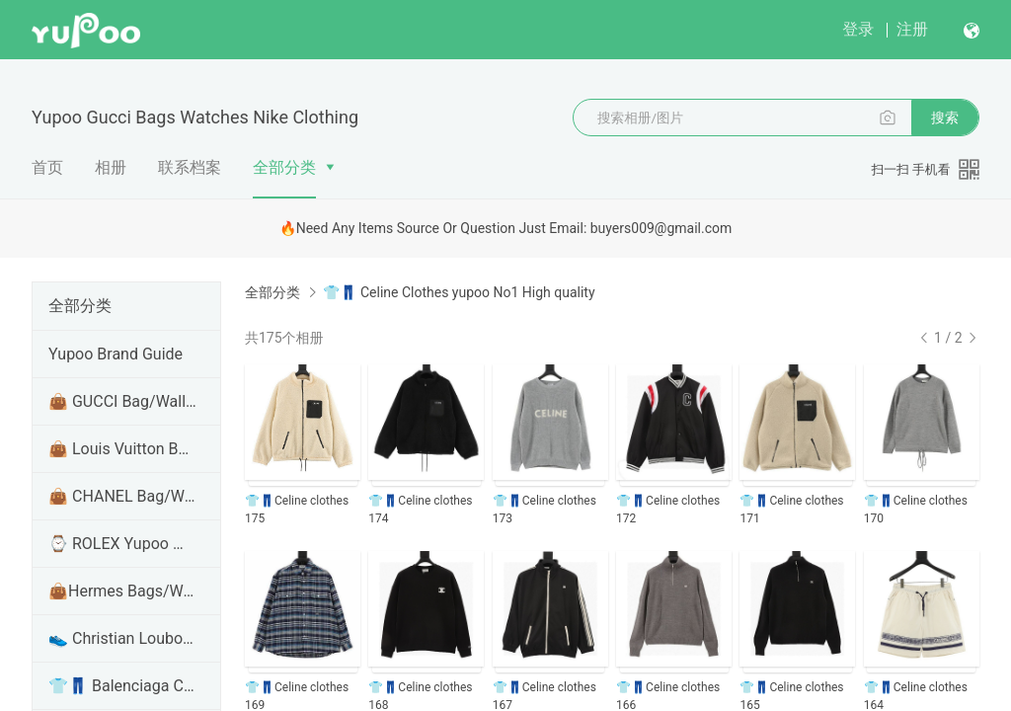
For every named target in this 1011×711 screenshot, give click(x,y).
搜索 (945, 117)
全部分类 (284, 167)
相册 (110, 167)
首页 (47, 167)
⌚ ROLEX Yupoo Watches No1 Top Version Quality (122, 543)
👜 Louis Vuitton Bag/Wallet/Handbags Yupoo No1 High (122, 448)
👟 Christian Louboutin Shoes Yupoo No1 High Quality (122, 638)
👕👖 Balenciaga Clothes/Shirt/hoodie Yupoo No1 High (122, 685)
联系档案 (189, 167)
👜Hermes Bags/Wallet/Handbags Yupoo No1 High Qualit (122, 591)
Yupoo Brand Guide (115, 354)
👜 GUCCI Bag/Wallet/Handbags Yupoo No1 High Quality (122, 401)
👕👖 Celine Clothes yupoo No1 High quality (458, 292)
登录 (858, 29)
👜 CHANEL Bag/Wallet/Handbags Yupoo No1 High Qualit (122, 496)
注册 (912, 29)
